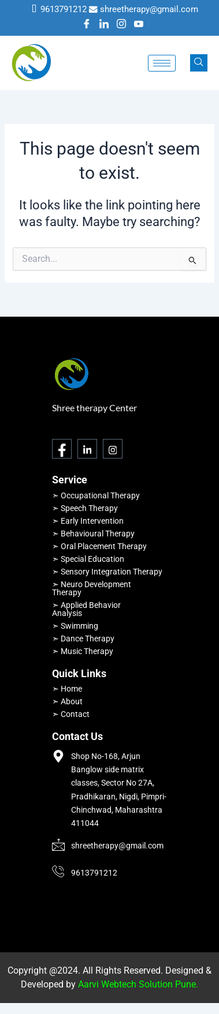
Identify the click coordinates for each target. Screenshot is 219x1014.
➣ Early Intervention (88, 520)
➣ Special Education (88, 559)
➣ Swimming (75, 625)
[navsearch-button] (198, 63)
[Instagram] (121, 24)
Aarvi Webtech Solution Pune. (138, 984)
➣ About (67, 701)
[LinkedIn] (104, 24)
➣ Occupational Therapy (96, 495)
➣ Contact (71, 714)
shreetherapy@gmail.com (149, 9)
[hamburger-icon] (162, 63)
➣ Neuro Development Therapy (91, 588)
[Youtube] (138, 24)
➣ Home (67, 688)
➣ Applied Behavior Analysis (86, 609)
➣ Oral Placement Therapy (99, 546)
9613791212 (63, 9)
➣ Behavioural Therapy (93, 533)
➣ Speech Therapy (85, 508)
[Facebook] (86, 24)
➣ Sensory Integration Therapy (107, 571)
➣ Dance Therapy (83, 638)
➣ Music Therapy (82, 651)
